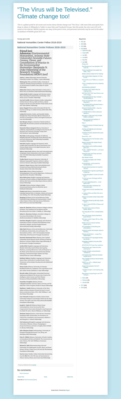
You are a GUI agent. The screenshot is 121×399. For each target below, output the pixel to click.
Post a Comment (24, 373)
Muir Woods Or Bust (87, 157)
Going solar (85, 64)
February (84, 280)
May (83, 60)
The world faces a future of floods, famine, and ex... (91, 208)
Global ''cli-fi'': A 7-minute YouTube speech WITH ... (91, 223)
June (83, 57)
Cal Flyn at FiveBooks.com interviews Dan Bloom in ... (92, 129)
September (85, 50)
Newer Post (21, 377)
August (84, 53)
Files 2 (83, 123)
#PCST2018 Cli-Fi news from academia (92, 245)
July (83, 55)
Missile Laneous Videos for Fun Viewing (92, 73)
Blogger (68, 390)
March (84, 278)
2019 (82, 46)
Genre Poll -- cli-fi (86, 136)
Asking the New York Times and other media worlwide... (92, 154)
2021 (82, 41)
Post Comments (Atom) (31, 379)
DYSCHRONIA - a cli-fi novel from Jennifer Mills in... (91, 164)
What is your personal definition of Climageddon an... (91, 120)
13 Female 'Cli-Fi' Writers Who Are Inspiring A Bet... (91, 90)
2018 (82, 48)
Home (45, 377)
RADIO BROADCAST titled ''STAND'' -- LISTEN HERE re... (92, 97)
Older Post (70, 377)
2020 (82, 44)
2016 (82, 287)
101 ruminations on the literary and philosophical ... (91, 227)
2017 (82, 285)
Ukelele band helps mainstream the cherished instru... (91, 186)
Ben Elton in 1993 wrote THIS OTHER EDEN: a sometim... (92, 116)
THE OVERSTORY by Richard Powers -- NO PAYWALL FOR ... (92, 105)
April (83, 62)
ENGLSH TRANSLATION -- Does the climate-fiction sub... (91, 108)
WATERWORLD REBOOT (89, 87)
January (84, 282)
